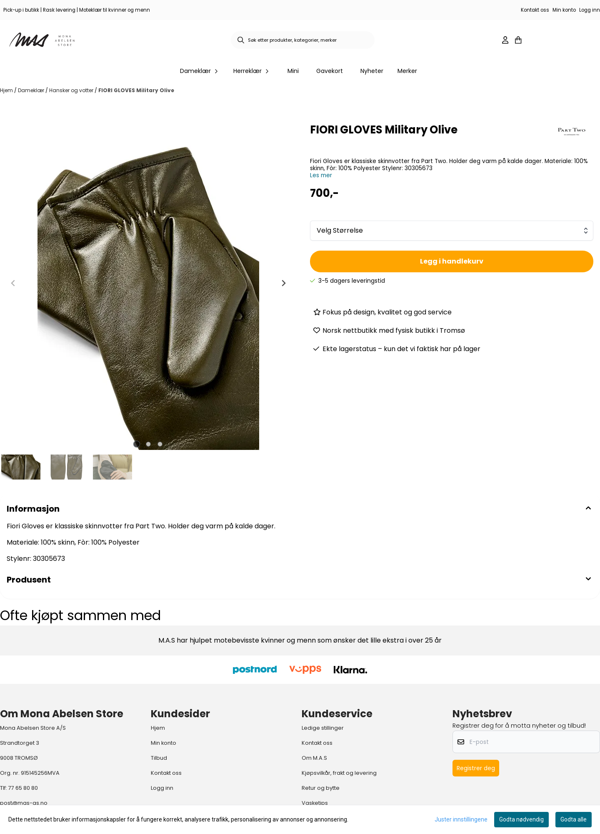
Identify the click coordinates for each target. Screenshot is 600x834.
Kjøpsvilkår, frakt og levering (339, 772)
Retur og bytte (321, 787)
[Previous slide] (13, 283)
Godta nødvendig (521, 819)
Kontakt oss (535, 10)
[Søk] (303, 40)
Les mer (321, 175)
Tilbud (159, 757)
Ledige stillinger (323, 727)
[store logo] (42, 40)
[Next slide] (283, 283)
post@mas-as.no (24, 802)
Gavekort (329, 71)
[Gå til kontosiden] (505, 40)
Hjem (7, 90)
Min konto (564, 10)
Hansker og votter (72, 90)
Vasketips (315, 802)
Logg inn (589, 10)
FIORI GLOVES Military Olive (136, 90)
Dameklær (31, 90)
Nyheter (371, 71)
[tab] (136, 444)
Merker (407, 71)
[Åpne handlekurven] (518, 40)
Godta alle (573, 819)
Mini (293, 71)
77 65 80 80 (23, 787)
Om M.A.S (314, 757)
